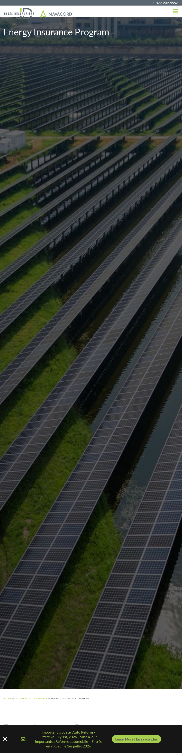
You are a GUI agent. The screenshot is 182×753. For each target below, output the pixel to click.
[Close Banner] (91, 739)
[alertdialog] (91, 739)
